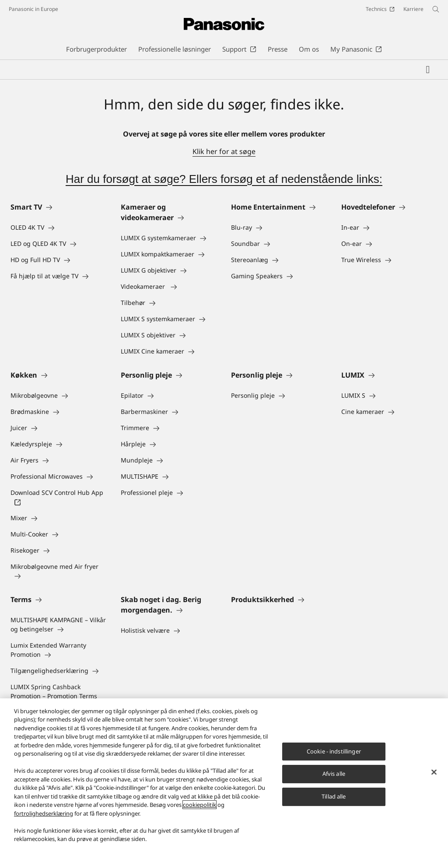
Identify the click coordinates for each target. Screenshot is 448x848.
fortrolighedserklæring (43, 813)
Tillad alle (334, 796)
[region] (224, 773)
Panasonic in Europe (33, 9)
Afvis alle (333, 774)
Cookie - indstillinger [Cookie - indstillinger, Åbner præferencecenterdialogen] (334, 751)
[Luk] (434, 771)
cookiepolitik (199, 805)
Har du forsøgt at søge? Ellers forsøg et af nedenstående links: (224, 179)
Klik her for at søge (224, 151)
